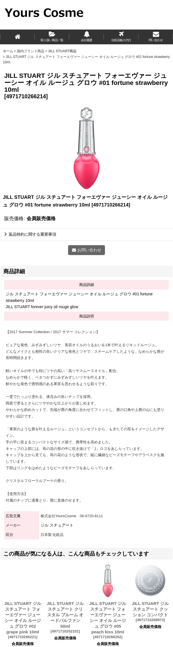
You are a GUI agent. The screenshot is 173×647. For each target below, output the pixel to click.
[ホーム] (17, 37)
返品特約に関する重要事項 (30, 234)
